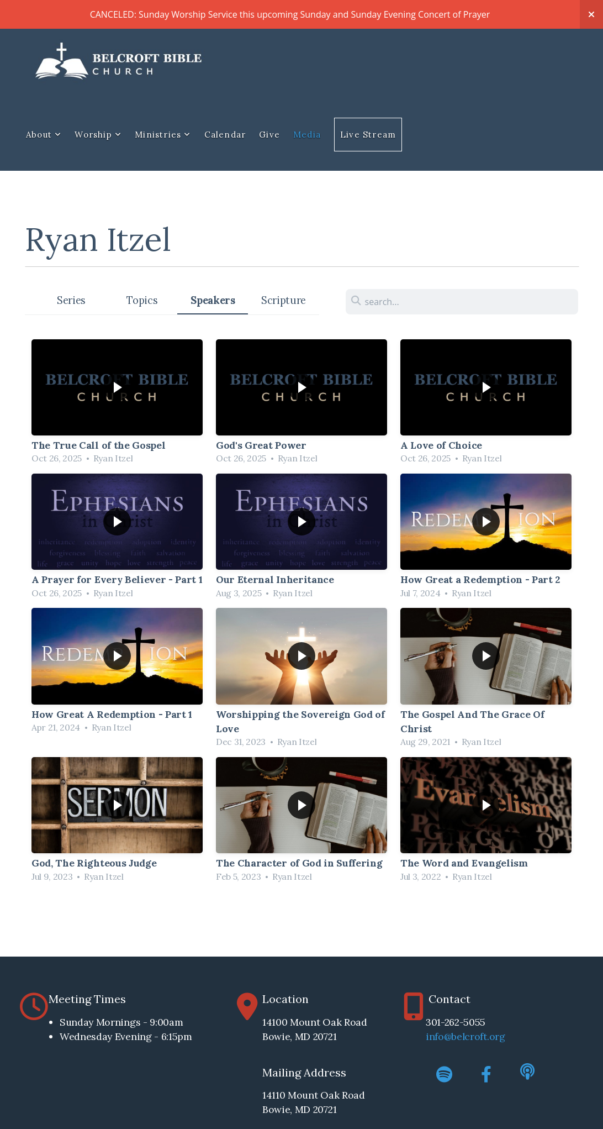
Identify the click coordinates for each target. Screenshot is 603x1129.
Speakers (213, 300)
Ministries (163, 134)
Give (269, 134)
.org (496, 1036)
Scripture (283, 300)
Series (71, 300)
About (43, 134)
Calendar (225, 134)
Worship (98, 134)
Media (307, 134)
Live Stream (368, 134)
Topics (141, 300)
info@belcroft (456, 1036)
